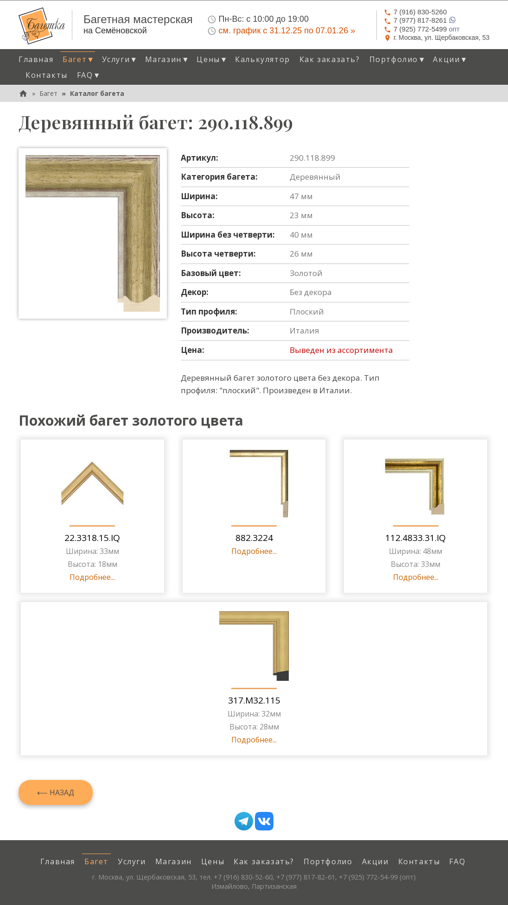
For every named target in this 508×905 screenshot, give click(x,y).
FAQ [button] (89, 75)
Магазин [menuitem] (173, 861)
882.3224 (254, 538)
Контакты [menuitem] (46, 75)
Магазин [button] (167, 59)
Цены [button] (212, 59)
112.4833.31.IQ (415, 538)
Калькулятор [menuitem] (262, 59)
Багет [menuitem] (96, 861)
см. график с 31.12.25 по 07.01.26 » (287, 30)
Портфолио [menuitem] (328, 861)
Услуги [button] (120, 59)
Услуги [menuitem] (132, 861)
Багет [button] (79, 59)
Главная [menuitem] (36, 59)
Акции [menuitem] (375, 861)
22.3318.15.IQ (92, 538)
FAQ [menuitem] (457, 861)
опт (422, 29)
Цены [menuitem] (212, 861)
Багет (48, 93)
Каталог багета (97, 93)
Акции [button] (450, 59)
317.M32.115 (254, 700)
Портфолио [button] (397, 59)
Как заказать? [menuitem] (329, 59)
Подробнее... (92, 577)
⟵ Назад (55, 792)
